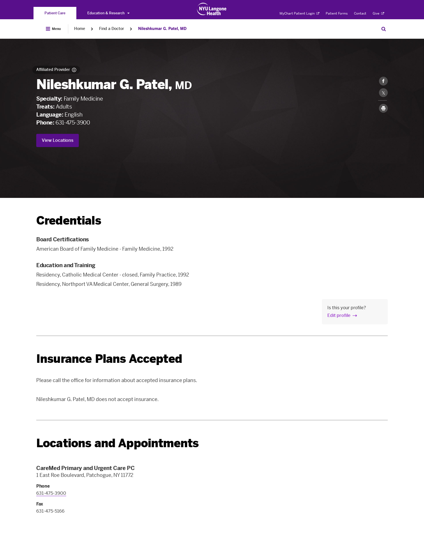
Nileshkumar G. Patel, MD (162, 28)
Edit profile (338, 315)
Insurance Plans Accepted (109, 359)
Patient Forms (337, 13)
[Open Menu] (53, 29)
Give (378, 13)
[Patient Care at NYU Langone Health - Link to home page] (212, 9)
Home (79, 28)
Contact (360, 13)
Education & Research (108, 13)
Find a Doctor (111, 28)
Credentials (68, 221)
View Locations (57, 140)
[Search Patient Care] (383, 29)
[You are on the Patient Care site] (55, 13)
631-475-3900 (72, 122)
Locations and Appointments (117, 443)
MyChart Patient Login (299, 13)
